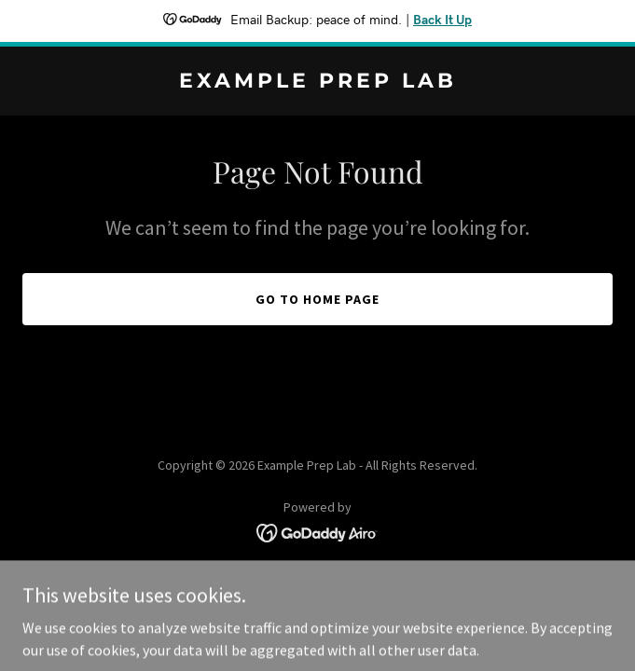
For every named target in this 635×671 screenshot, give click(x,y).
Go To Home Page (317, 299)
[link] (317, 82)
